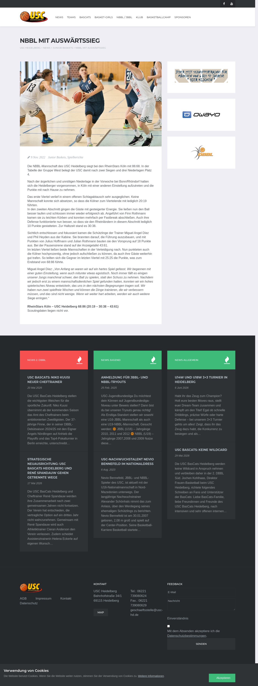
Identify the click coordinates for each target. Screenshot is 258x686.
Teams (71, 17)
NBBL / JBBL (124, 17)
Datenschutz (29, 603)
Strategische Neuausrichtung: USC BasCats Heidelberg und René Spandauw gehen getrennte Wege (49, 468)
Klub (139, 17)
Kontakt (65, 598)
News (59, 17)
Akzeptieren (223, 677)
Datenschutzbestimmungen (186, 636)
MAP (101, 612)
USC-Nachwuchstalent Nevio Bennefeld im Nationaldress (127, 462)
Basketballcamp (159, 17)
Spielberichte (75, 157)
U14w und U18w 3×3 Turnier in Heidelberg (201, 380)
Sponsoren (182, 17)
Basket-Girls (104, 17)
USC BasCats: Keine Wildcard (201, 450)
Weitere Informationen (151, 675)
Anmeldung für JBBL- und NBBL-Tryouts (124, 380)
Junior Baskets (57, 157)
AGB (23, 598)
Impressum (43, 598)
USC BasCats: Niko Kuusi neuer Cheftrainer (48, 380)
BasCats (85, 17)
